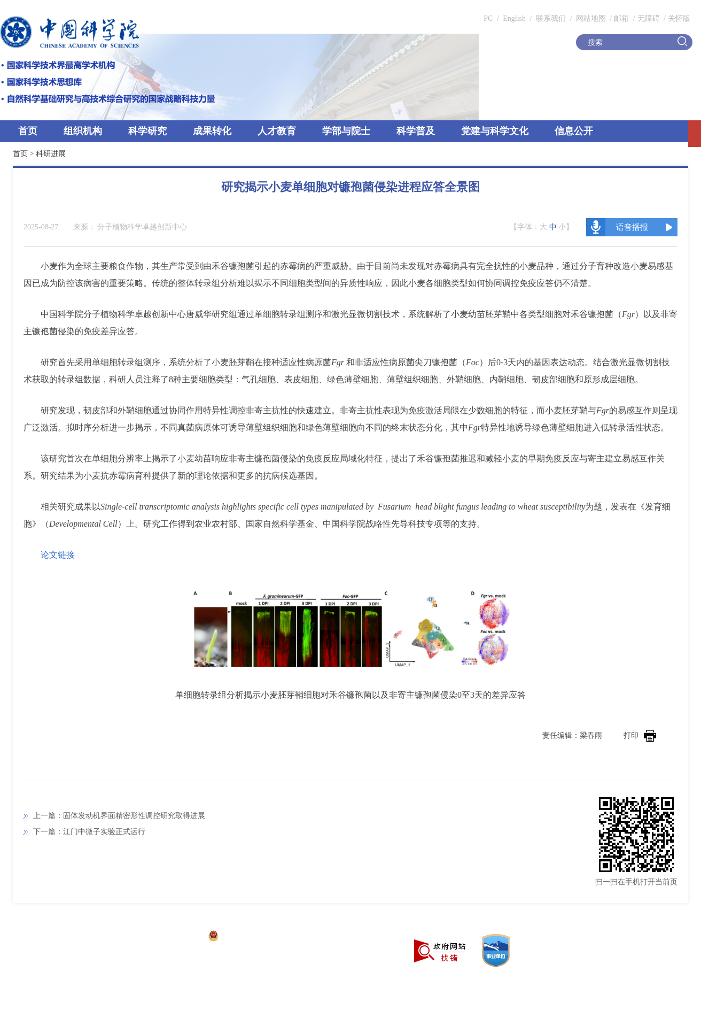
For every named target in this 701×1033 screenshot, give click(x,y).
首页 (27, 131)
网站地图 (590, 18)
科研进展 (51, 154)
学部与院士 (346, 131)
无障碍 (648, 18)
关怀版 (679, 18)
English (514, 18)
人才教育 (277, 131)
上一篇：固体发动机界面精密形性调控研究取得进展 (119, 816)
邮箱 (621, 18)
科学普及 (415, 131)
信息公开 (574, 131)
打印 (640, 735)
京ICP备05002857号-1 (166, 937)
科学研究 (147, 131)
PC (488, 18)
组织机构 (83, 131)
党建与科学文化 (494, 131)
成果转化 (212, 131)
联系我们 (551, 18)
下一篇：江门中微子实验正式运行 (89, 832)
